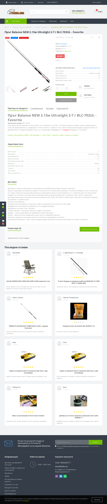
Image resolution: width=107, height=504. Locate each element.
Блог (72, 21)
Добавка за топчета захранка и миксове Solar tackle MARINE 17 (78, 417)
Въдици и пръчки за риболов (22, 27)
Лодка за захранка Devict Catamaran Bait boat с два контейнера (28, 372)
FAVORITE (64, 44)
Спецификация (37, 108)
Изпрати (95, 442)
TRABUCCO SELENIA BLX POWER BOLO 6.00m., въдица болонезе (28, 327)
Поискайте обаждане (78, 13)
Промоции (53, 21)
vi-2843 (61, 135)
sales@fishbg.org (61, 466)
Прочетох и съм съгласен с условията (78, 447)
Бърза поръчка (66, 100)
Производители (10, 494)
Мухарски (63, 21)
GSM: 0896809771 (52, 2)
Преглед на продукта (18, 108)
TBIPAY (7, 476)
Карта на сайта (10, 491)
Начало (7, 27)
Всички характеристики (91, 68)
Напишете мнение (89, 229)
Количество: (60, 85)
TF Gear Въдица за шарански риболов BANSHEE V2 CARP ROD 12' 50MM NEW (79, 282)
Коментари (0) (62, 108)
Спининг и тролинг (41, 27)
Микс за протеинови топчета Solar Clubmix (28, 416)
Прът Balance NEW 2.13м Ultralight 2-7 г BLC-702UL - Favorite (36, 135)
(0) (72, 37)
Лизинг (87, 86)
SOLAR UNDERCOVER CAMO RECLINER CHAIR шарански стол (28, 281)
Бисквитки (8, 473)
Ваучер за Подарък (38, 21)
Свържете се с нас (11, 485)
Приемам (97, 500)
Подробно (26, 500)
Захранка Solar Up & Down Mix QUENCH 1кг (79, 326)
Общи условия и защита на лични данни (76, 446)
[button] (12, 2)
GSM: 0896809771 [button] (63, 462)
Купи (66, 94)
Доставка (41, 2)
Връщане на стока (11, 488)
